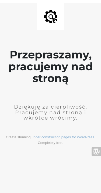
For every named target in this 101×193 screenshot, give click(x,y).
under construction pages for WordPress (63, 137)
